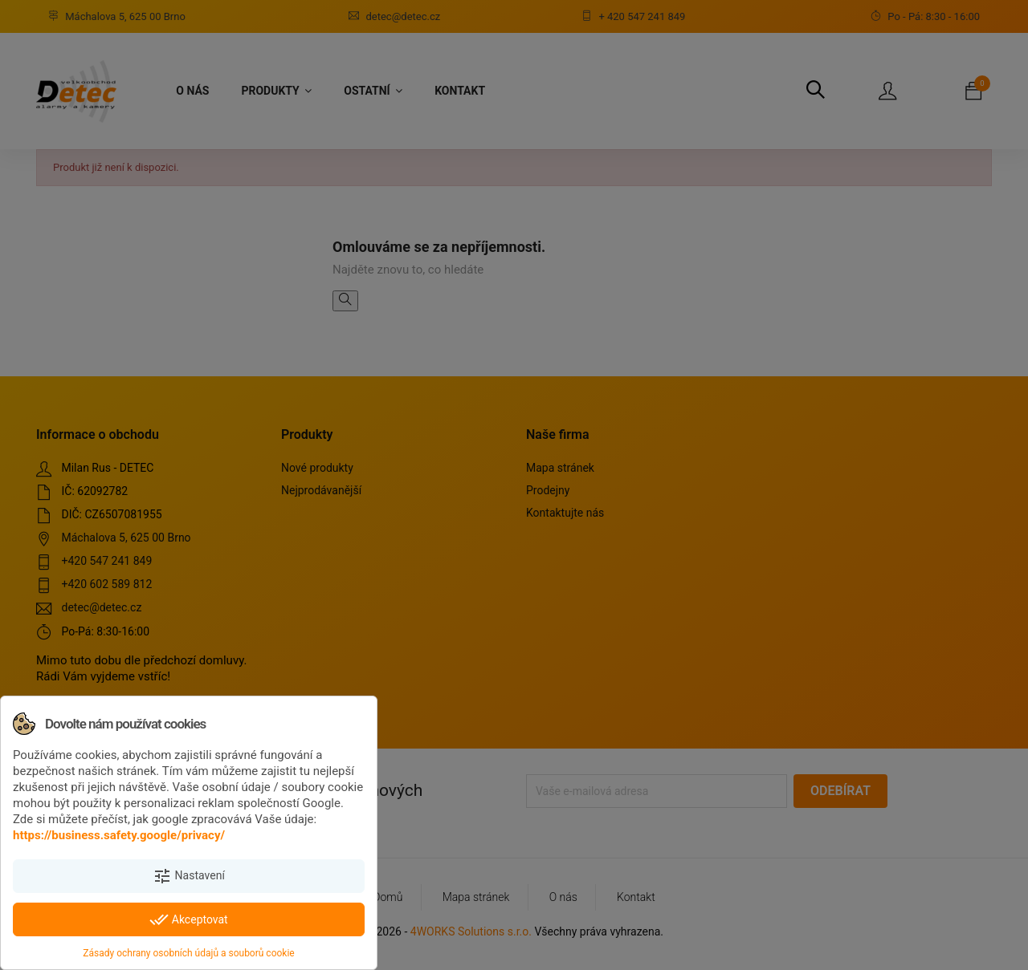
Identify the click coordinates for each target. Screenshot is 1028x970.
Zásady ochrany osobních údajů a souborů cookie (188, 953)
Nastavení (189, 876)
